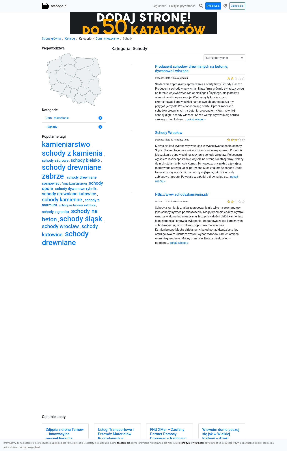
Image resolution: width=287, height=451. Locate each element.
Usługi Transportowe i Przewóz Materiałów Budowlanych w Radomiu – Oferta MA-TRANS (116, 438)
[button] (201, 6)
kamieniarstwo (67, 144)
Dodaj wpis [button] (213, 5)
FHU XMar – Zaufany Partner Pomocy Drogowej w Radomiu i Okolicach (168, 436)
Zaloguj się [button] (237, 5)
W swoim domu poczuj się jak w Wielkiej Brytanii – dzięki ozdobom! (220, 436)
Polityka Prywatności (193, 442)
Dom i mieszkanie (107, 38)
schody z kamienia (73, 153)
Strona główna (51, 38)
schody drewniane (65, 238)
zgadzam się (123, 442)
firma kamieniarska (75, 183)
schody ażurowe (55, 160)
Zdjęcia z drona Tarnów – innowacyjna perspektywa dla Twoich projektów (65, 436)
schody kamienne (62, 200)
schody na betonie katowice (77, 205)
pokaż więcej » (196, 119)
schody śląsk (81, 219)
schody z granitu (56, 212)
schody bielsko (86, 160)
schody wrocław (61, 226)
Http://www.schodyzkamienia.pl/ (181, 194)
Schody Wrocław (168, 132)
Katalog (70, 38)
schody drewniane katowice (69, 193)
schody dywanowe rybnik (76, 188)
